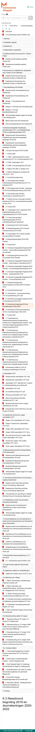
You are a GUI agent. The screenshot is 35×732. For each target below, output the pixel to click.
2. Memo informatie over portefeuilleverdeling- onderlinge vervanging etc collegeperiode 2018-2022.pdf (17, 588)
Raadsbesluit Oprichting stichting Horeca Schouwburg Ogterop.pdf (14, 489)
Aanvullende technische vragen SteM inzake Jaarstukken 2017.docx (16, 436)
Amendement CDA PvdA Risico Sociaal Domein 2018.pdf (17, 410)
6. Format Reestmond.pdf (12, 290)
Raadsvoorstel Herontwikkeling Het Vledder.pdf (15, 91)
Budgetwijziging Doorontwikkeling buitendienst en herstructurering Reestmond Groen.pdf (16, 549)
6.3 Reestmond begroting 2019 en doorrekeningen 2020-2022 (15, 305)
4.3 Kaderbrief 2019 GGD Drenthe (15, 225)
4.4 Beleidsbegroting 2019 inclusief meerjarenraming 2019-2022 (15, 229)
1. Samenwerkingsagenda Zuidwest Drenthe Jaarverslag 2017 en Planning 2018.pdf (15, 653)
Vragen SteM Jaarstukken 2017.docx (16, 432)
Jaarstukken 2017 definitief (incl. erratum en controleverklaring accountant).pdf (17, 384)
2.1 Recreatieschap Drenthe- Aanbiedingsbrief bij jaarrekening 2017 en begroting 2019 (16, 183)
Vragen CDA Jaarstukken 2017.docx (16, 420)
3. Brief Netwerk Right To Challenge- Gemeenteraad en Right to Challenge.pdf (16, 665)
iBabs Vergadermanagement (12, 730)
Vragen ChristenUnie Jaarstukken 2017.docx (15, 425)
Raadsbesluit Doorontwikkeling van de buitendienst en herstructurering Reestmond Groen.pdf (16, 536)
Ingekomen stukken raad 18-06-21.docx (17, 573)
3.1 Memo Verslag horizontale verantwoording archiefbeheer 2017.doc (15, 595)
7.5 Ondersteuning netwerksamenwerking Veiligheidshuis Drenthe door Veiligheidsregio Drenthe (15, 362)
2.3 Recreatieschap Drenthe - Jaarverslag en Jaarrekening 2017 (13, 195)
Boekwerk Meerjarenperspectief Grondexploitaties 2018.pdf (14, 467)
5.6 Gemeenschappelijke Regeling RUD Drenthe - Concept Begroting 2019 (17, 278)
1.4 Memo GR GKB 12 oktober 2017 (15, 169)
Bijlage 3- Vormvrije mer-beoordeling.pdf (17, 106)
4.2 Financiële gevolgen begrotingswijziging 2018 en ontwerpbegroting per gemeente (13, 220)
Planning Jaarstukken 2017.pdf (14, 395)
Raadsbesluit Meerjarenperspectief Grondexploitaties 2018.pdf (15, 462)
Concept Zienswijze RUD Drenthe (15, 150)
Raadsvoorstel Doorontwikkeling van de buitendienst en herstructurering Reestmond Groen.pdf (17, 529)
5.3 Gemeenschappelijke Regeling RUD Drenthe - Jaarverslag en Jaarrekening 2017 (17, 262)
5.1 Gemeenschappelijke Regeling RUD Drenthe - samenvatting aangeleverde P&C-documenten (17, 250)
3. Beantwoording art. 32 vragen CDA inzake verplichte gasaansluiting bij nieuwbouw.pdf (16, 634)
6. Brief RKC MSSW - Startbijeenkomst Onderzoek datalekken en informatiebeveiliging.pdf (16, 685)
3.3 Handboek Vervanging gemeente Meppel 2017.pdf (16, 605)
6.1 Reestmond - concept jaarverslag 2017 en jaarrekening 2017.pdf (16, 294)
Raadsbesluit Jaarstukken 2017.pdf (15, 380)
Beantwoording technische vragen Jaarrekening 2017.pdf (15, 404)
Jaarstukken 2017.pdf (11, 388)
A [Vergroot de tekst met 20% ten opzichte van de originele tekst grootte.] (6, 29)
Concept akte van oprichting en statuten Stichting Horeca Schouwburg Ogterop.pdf (17, 495)
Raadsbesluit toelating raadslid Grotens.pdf (14, 65)
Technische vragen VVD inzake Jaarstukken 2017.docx (14, 442)
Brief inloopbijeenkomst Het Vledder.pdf (17, 124)
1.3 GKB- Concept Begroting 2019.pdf (16, 165)
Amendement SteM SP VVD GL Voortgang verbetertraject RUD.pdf (14, 368)
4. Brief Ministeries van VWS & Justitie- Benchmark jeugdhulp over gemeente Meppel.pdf (16, 672)
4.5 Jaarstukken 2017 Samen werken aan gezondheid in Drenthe (16, 235)
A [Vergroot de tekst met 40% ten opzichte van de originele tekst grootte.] (9, 29)
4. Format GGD (9, 207)
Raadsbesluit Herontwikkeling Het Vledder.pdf (15, 97)
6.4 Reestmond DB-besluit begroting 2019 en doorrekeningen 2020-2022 (16, 311)
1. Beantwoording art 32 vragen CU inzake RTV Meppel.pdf (15, 620)
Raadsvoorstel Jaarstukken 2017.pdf (16, 376)
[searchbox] (14, 18)
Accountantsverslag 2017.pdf (13, 391)
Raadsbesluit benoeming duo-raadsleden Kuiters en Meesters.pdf (14, 82)
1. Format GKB (8, 154)
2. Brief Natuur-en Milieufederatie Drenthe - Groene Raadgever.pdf (14, 660)
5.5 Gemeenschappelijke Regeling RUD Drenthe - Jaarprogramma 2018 (17, 273)
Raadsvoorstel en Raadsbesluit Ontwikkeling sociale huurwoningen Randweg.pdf (14, 507)
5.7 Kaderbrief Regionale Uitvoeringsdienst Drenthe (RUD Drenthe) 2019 (16, 285)
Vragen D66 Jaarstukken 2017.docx (15, 429)
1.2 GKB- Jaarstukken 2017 (13, 162)
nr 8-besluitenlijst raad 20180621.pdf (16, 35)
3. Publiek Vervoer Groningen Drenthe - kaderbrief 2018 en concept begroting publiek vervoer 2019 (17, 201)
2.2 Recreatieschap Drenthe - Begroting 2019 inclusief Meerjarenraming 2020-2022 (17, 189)
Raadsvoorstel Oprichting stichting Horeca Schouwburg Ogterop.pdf (15, 484)
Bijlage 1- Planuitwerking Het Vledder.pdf (13, 102)
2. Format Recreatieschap (12, 177)
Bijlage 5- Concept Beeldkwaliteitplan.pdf (10, 111)
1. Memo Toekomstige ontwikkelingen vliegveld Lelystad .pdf (16, 582)
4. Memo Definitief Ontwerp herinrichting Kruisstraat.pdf (17, 611)
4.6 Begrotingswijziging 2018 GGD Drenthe (15, 240)
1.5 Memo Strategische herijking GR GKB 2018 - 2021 (15, 173)
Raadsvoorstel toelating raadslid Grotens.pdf (14, 60)
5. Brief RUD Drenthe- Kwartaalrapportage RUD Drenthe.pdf (14, 678)
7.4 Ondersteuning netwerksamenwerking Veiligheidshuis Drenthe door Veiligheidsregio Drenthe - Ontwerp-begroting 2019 (15, 353)
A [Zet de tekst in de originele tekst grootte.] (3, 29)
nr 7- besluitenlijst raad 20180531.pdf (16, 560)
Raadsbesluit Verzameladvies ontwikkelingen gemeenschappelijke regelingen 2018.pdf (14, 145)
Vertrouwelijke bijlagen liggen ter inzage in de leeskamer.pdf (17, 116)
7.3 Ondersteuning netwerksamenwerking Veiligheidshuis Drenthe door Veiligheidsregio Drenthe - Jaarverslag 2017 (15, 343)
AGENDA (7, 31)
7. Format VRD (8, 315)
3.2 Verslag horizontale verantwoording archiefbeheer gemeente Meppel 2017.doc (16, 600)
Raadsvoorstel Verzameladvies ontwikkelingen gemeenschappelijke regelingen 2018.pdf (14, 137)
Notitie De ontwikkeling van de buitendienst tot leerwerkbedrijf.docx (14, 543)
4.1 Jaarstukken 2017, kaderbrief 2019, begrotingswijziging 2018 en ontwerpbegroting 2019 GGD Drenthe (16, 212)
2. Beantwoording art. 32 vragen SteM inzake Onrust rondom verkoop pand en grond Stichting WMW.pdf (16, 627)
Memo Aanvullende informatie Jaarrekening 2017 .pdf (13, 399)
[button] (30, 18)
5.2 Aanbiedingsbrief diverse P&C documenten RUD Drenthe (15, 256)
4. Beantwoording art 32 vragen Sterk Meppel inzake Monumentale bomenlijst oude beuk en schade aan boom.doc (17, 642)
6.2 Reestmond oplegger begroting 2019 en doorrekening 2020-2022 (17, 300)
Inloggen (28, 730)
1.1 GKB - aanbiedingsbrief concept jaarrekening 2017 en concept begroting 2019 (17, 158)
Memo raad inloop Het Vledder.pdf (15, 120)
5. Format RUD (9, 244)
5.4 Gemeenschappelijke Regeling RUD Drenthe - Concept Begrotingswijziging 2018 (17, 267)
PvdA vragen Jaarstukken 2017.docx (16, 446)
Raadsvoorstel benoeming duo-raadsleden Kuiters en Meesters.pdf (14, 77)
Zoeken (3, 14)
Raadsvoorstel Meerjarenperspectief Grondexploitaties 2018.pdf (16, 456)
